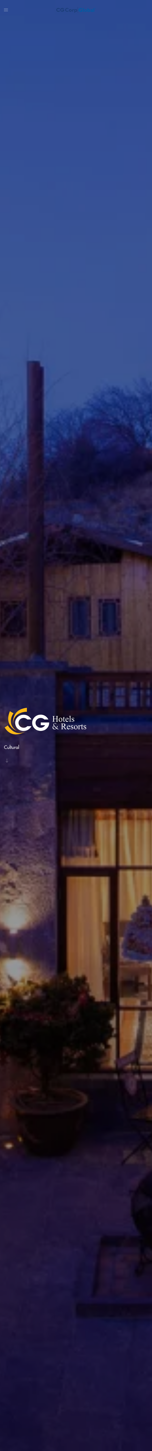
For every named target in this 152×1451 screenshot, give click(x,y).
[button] (6, 10)
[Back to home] (76, 10)
